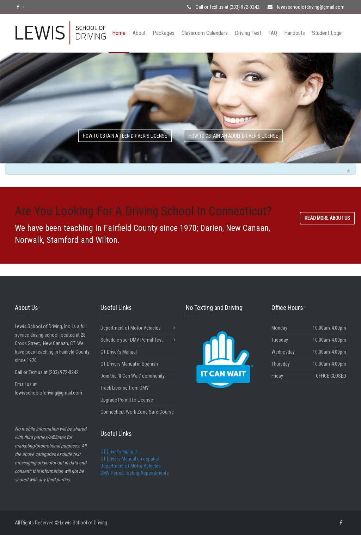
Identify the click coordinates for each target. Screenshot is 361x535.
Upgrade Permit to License (126, 400)
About (139, 33)
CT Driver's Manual (118, 452)
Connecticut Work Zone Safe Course (137, 412)
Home (119, 33)
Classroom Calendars (205, 33)
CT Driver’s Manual (118, 352)
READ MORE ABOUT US (327, 218)
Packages (164, 33)
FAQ (272, 33)
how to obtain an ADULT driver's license (233, 136)
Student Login (327, 33)
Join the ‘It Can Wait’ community (132, 376)
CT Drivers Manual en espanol (129, 459)
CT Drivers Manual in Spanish (129, 364)
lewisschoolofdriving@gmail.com (306, 7)
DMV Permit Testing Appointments (134, 473)
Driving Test (248, 33)
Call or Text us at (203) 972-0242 (223, 7)
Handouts (294, 33)
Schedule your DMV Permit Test (138, 340)
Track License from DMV (124, 388)
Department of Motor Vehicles (138, 328)
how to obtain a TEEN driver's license (125, 136)
